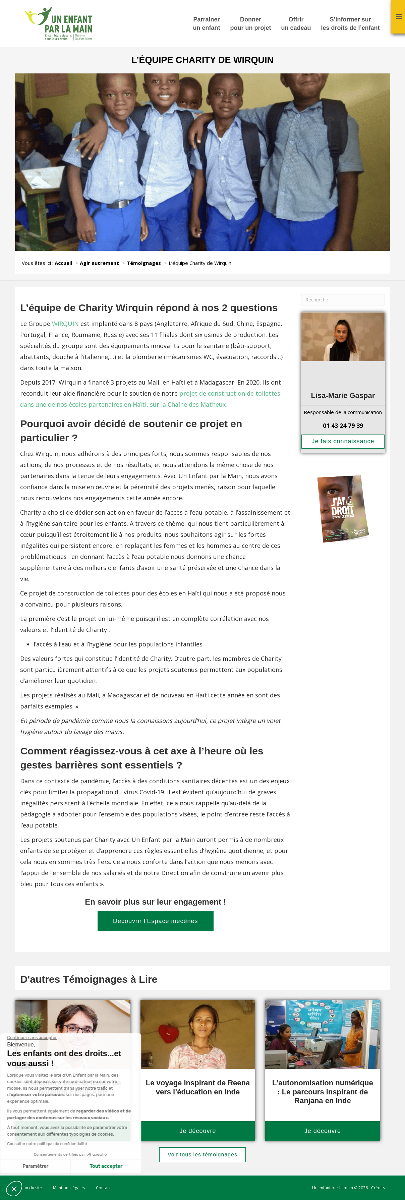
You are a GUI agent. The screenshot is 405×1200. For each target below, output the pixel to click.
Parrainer (206, 24)
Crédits (378, 1188)
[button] (14, 1189)
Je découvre (197, 1131)
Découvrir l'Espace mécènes (155, 921)
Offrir (296, 24)
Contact (103, 1188)
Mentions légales (69, 1188)
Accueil (63, 263)
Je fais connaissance (342, 441)
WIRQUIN (66, 324)
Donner (250, 24)
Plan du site (31, 1188)
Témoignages (144, 263)
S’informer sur (350, 24)
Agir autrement (99, 263)
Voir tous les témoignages (202, 1154)
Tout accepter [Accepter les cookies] (62, 1166)
